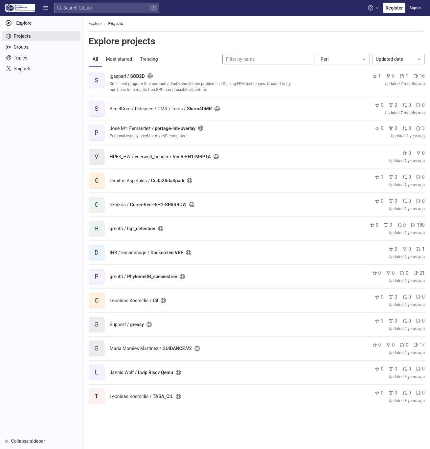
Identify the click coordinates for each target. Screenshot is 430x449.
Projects (116, 23)
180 (418, 225)
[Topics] (42, 58)
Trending (150, 59)
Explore (95, 23)
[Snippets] (42, 68)
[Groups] (42, 47)
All (96, 59)
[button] (45, 8)
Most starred (120, 59)
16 (419, 76)
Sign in (415, 8)
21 (419, 273)
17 (419, 345)
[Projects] (42, 36)
